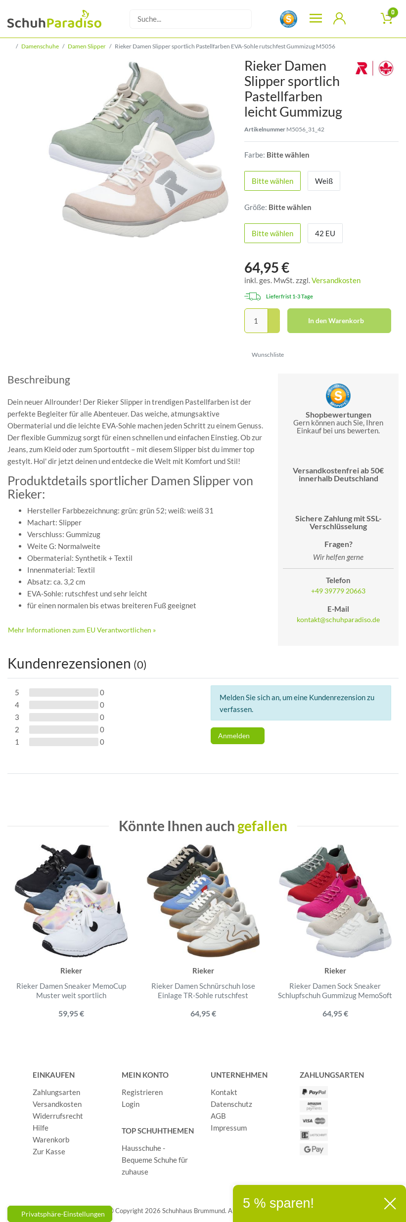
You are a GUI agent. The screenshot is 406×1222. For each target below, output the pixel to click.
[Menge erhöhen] (274, 314)
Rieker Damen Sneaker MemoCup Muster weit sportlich (71, 990)
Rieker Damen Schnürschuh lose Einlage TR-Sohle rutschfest (203, 990)
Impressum (229, 1127)
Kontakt (224, 1092)
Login (130, 1103)
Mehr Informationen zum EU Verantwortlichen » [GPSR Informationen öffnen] (82, 630)
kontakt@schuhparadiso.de (338, 620)
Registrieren (142, 1092)
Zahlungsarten (56, 1092)
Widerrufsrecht (58, 1115)
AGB (218, 1115)
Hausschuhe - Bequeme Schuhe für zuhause (155, 1159)
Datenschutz (231, 1103)
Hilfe (40, 1127)
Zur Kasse (49, 1151)
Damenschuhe (40, 46)
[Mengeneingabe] (256, 320)
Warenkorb (51, 1139)
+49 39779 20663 (338, 591)
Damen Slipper (87, 46)
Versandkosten (336, 280)
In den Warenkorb (346, 320)
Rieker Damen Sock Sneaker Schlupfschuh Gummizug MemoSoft (335, 990)
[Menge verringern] (274, 327)
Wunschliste (264, 354)
